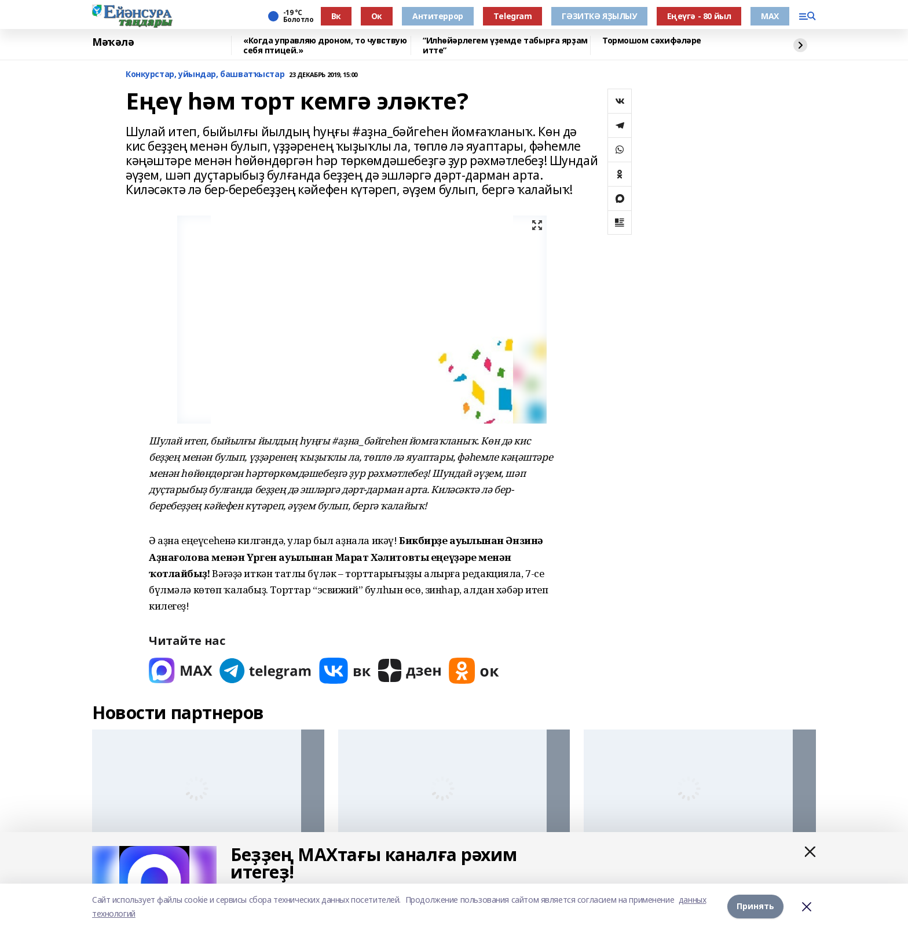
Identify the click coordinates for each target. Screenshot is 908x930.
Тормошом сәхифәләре (651, 41)
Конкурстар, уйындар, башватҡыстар (205, 74)
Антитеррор (437, 15)
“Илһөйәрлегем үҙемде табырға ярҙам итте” (505, 45)
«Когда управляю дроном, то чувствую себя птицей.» (325, 45)
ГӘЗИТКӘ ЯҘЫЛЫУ (599, 15)
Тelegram (512, 15)
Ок (376, 15)
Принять (755, 906)
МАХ (770, 15)
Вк (336, 15)
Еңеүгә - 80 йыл (699, 15)
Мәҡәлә (113, 42)
